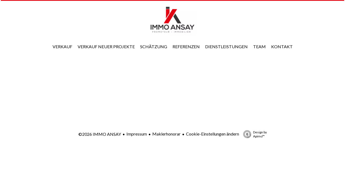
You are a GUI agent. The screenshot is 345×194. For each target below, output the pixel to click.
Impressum (136, 133)
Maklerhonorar (166, 133)
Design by (253, 134)
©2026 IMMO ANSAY (99, 134)
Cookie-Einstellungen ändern (212, 133)
